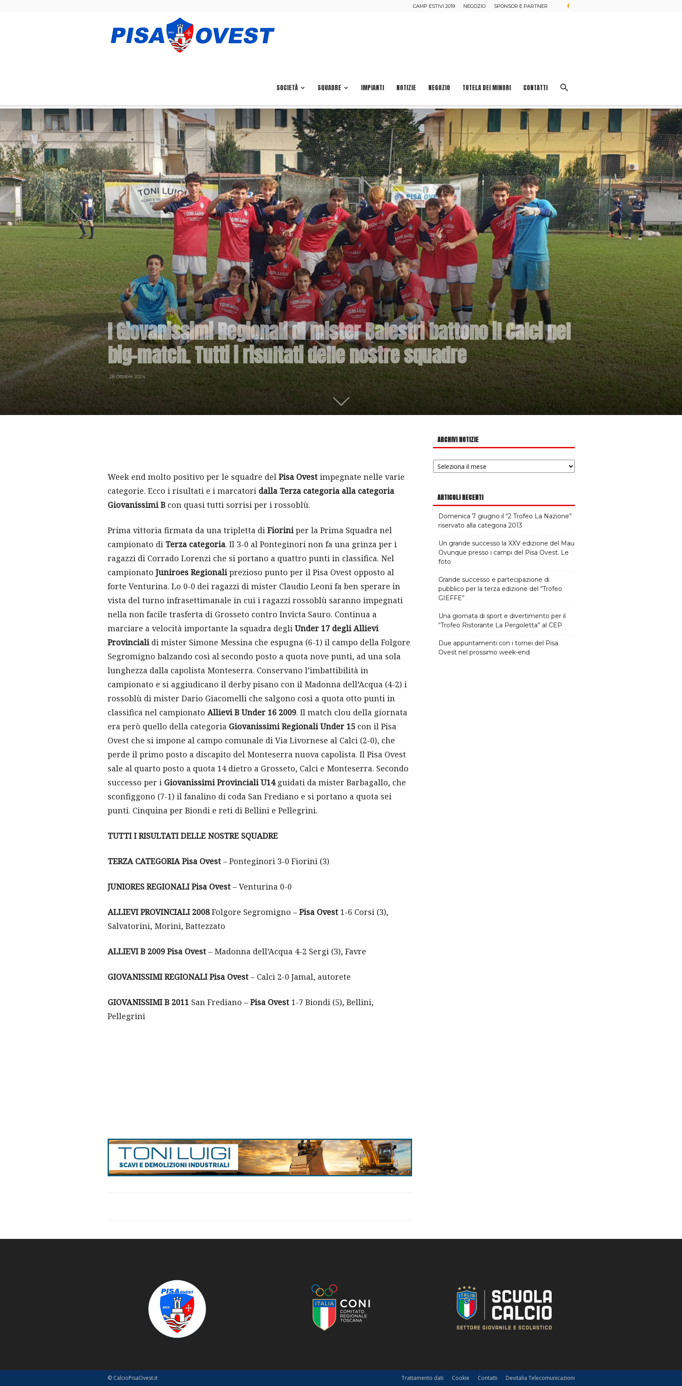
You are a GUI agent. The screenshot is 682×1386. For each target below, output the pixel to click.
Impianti (372, 87)
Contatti (535, 87)
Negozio (474, 6)
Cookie (460, 1378)
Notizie (406, 87)
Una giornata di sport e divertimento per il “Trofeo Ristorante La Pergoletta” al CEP (502, 620)
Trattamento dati (423, 1378)
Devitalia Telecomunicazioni (540, 1378)
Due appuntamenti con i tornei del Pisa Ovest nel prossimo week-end (498, 647)
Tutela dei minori (486, 87)
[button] (564, 88)
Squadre (333, 87)
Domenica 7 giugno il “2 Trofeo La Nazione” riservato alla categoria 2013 (505, 520)
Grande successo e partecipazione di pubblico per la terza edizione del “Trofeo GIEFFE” (500, 589)
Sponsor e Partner (521, 6)
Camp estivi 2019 (434, 6)
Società (290, 87)
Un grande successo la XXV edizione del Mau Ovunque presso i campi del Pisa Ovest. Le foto (506, 552)
